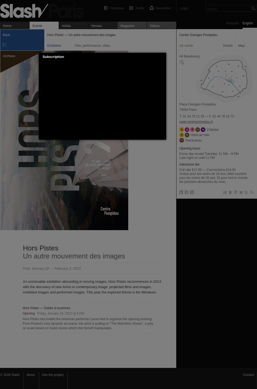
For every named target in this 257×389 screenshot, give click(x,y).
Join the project (52, 375)
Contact (248, 375)
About (30, 375)
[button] (162, 57)
